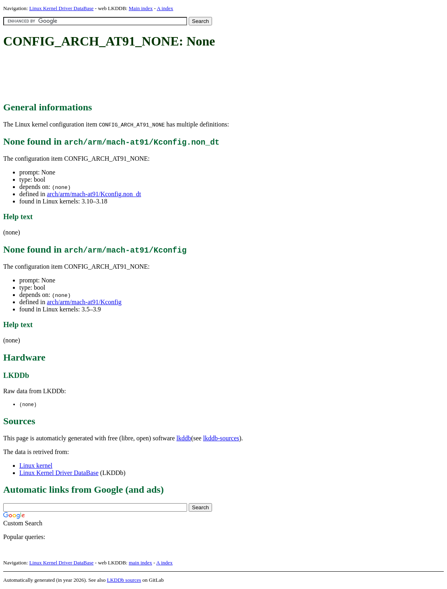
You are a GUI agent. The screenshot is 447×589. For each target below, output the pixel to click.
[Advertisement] (149, 76)
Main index (141, 8)
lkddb (184, 438)
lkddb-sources (221, 438)
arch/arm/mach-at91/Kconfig (84, 302)
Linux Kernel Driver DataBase (61, 8)
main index (140, 563)
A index (165, 8)
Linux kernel (35, 465)
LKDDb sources (124, 580)
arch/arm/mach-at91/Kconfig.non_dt (94, 194)
